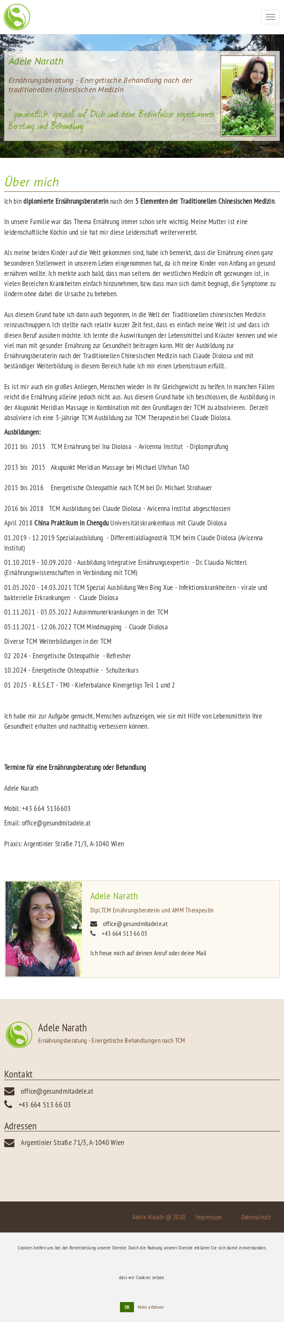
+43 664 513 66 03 (125, 933)
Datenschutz (256, 1217)
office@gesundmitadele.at (135, 923)
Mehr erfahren (151, 1307)
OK (127, 1307)
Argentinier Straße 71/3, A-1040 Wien (73, 1142)
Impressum (209, 1217)
